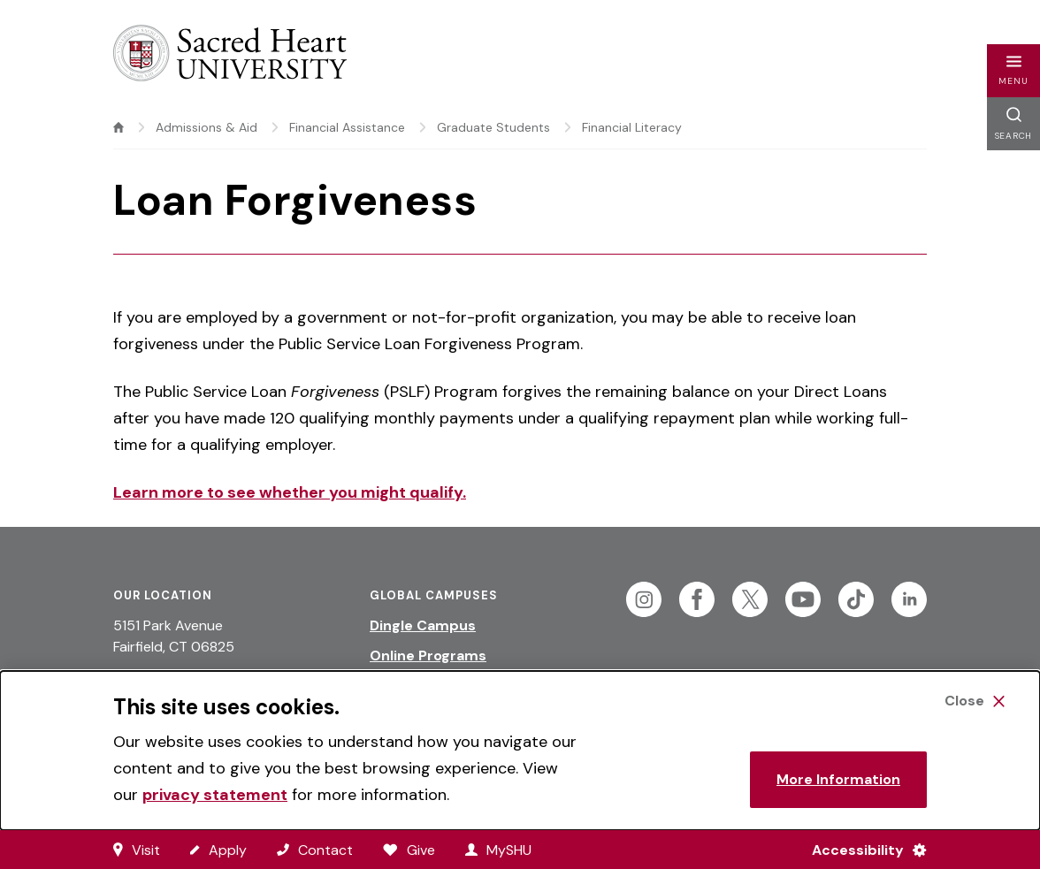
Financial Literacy (632, 127)
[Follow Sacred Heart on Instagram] (644, 599)
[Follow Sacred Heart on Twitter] (750, 599)
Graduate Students (493, 127)
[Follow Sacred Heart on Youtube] (803, 599)
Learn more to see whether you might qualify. (289, 492)
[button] (1013, 70)
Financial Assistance (347, 127)
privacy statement (214, 794)
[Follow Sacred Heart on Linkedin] (909, 599)
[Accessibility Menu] (862, 849)
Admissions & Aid (206, 127)
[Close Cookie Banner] (974, 701)
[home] (118, 127)
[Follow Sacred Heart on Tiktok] (856, 599)
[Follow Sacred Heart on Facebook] (697, 599)
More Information (838, 779)
